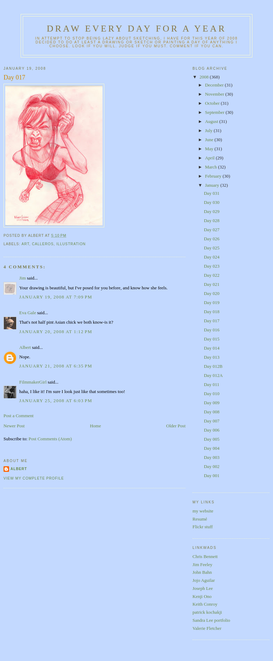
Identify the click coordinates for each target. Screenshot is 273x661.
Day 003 (211, 457)
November (215, 94)
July (209, 130)
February (214, 176)
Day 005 (211, 439)
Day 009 (211, 402)
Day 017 (14, 77)
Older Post (176, 425)
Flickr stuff (202, 526)
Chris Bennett (205, 556)
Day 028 (211, 220)
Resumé (199, 519)
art (25, 244)
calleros (43, 244)
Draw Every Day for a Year (136, 28)
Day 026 (211, 238)
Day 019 (211, 302)
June (210, 139)
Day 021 (211, 284)
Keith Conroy (204, 604)
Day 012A (213, 375)
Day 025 (211, 247)
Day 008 (211, 411)
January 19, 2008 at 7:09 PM (55, 296)
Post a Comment (19, 415)
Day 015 (211, 339)
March (211, 167)
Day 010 (211, 393)
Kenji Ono (202, 596)
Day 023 (211, 266)
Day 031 (211, 193)
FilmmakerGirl (33, 382)
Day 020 (211, 293)
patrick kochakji (207, 612)
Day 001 (211, 475)
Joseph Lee (202, 588)
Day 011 (211, 384)
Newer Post (14, 425)
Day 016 (211, 329)
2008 (205, 77)
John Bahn (202, 572)
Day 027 (211, 229)
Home (95, 425)
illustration (71, 244)
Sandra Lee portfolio (211, 620)
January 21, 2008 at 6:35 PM (55, 366)
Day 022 (211, 275)
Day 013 (211, 357)
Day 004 (211, 448)
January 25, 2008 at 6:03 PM (55, 400)
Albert (25, 347)
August (212, 121)
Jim (22, 278)
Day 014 (211, 348)
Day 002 (211, 466)
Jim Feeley (202, 564)
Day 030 (211, 202)
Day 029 (211, 211)
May (210, 148)
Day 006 (211, 430)
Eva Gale (27, 312)
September (215, 112)
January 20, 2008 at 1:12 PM (55, 331)
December (215, 85)
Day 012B (213, 366)
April (210, 157)
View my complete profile (34, 478)
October (213, 103)
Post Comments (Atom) (50, 438)
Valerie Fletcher (207, 628)
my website (203, 511)
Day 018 (211, 311)
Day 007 (211, 421)
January (212, 185)
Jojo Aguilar (203, 580)
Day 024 (211, 257)
